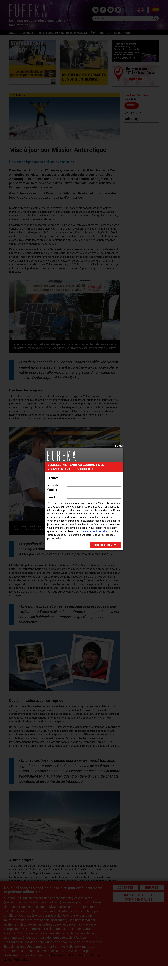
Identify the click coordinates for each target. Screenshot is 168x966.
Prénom (52, 478)
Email (51, 497)
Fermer (119, 446)
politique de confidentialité (93, 531)
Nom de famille (52, 487)
